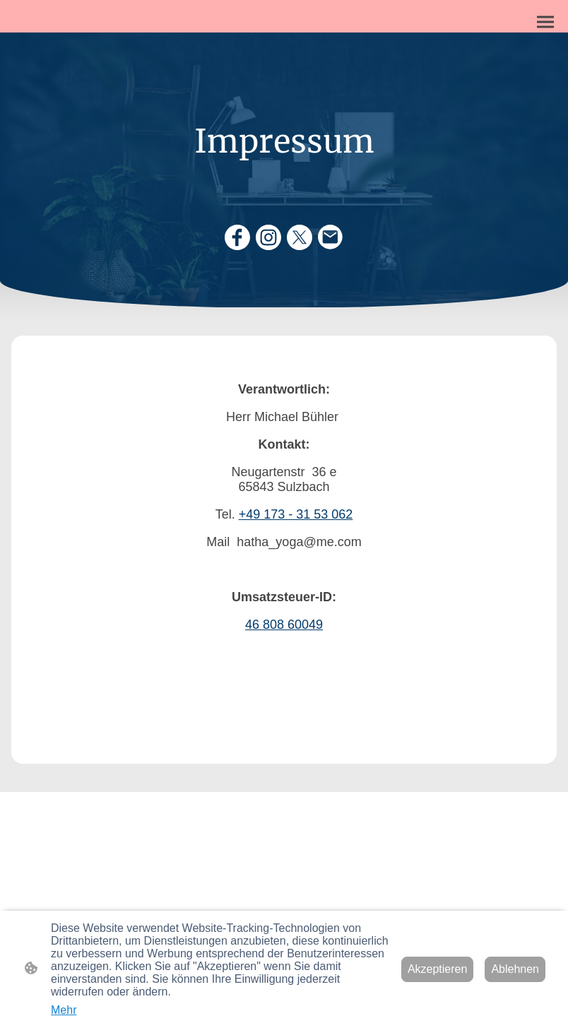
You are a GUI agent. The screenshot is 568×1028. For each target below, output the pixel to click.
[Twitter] (299, 237)
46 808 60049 (284, 625)
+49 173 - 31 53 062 (296, 514)
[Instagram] (268, 237)
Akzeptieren (438, 969)
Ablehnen (515, 969)
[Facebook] (237, 237)
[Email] (330, 237)
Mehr (63, 1010)
